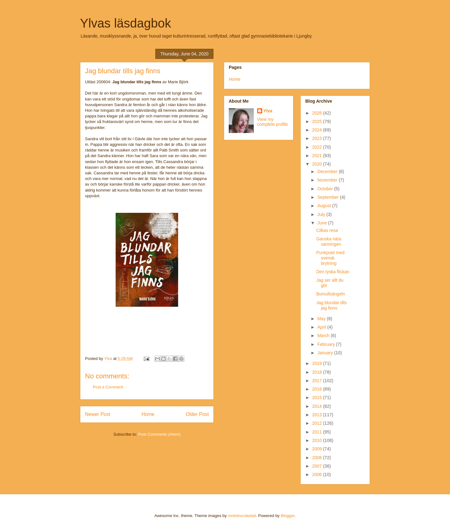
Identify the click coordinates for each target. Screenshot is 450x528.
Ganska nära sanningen (328, 241)
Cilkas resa (327, 230)
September (328, 197)
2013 (317, 414)
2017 (317, 380)
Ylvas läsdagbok (125, 23)
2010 (317, 440)
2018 (317, 372)
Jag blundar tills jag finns (331, 305)
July (321, 214)
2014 (317, 406)
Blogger (287, 515)
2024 (317, 129)
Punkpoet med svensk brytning (330, 258)
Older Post (197, 414)
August (324, 205)
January (325, 352)
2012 (317, 423)
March (324, 335)
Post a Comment (108, 387)
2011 (317, 431)
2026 (317, 112)
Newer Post (97, 414)
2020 (317, 164)
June (322, 222)
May (322, 318)
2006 (317, 474)
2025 (317, 121)
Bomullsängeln (330, 293)
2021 (317, 155)
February (326, 344)
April (322, 327)
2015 (317, 397)
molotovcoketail (242, 515)
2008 (317, 457)
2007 (317, 466)
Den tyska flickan (332, 271)
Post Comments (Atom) (159, 434)
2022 (317, 147)
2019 (317, 363)
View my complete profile (272, 122)
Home (148, 414)
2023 (317, 138)
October (325, 188)
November (327, 179)
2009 (317, 448)
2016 (317, 389)
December (327, 171)
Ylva (267, 110)
